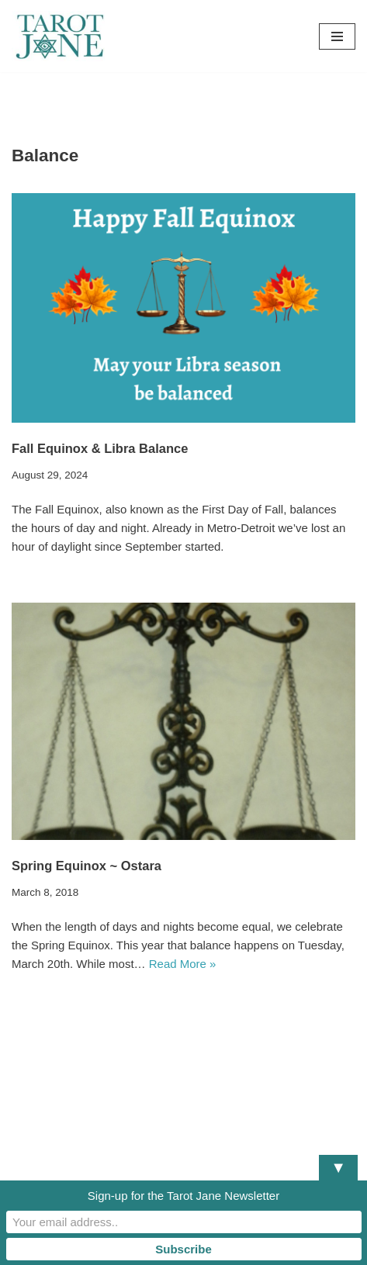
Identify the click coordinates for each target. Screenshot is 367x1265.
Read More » (182, 963)
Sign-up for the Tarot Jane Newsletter (183, 1195)
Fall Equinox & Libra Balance (100, 448)
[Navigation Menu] (337, 36)
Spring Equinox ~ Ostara (86, 866)
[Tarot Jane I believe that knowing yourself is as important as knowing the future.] (58, 36)
